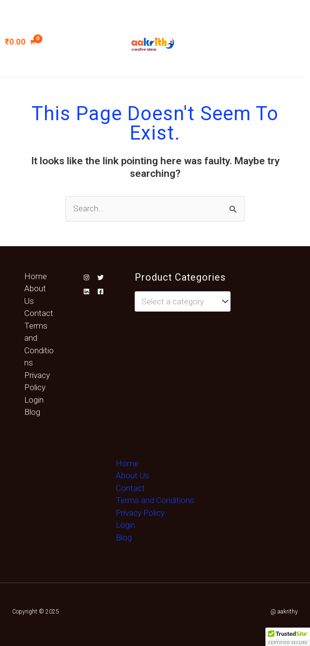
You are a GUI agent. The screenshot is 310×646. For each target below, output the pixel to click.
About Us (132, 475)
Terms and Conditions (155, 500)
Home (35, 276)
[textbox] (177, 301)
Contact (38, 313)
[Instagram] (86, 277)
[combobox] (183, 301)
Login (34, 400)
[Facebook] (100, 291)
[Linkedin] (86, 291)
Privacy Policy (140, 513)
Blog (32, 412)
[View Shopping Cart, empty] (24, 42)
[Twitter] (100, 277)
